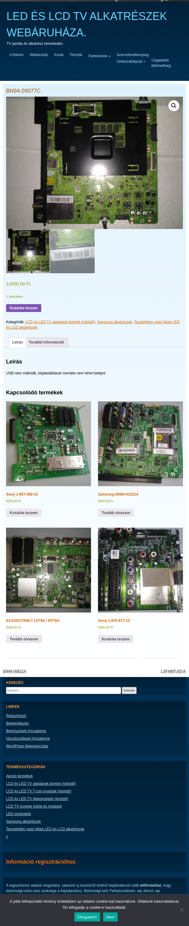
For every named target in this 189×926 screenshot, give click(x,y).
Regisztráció (16, 716)
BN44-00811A (14, 671)
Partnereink (98, 56)
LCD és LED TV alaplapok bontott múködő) (60, 322)
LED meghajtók (18, 814)
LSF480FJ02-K (173, 671)
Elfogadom (87, 917)
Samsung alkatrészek (114, 322)
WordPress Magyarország (27, 746)
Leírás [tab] (17, 342)
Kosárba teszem (24, 308)
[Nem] (181, 910)
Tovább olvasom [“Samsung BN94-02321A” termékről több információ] (116, 513)
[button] (173, 105)
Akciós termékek (19, 776)
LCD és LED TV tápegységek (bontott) (37, 799)
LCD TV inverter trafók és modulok (34, 806)
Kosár (59, 55)
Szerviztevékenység (132, 55)
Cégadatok (160, 60)
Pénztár (76, 55)
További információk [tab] (46, 342)
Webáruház (39, 55)
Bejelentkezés (17, 723)
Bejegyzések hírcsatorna (26, 731)
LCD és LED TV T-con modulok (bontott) (38, 791)
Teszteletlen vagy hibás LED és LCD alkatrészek (45, 829)
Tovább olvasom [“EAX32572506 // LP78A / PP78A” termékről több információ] (24, 639)
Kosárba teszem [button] (24, 513)
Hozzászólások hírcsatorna (28, 738)
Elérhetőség (161, 66)
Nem (110, 917)
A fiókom (17, 55)
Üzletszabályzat (129, 61)
